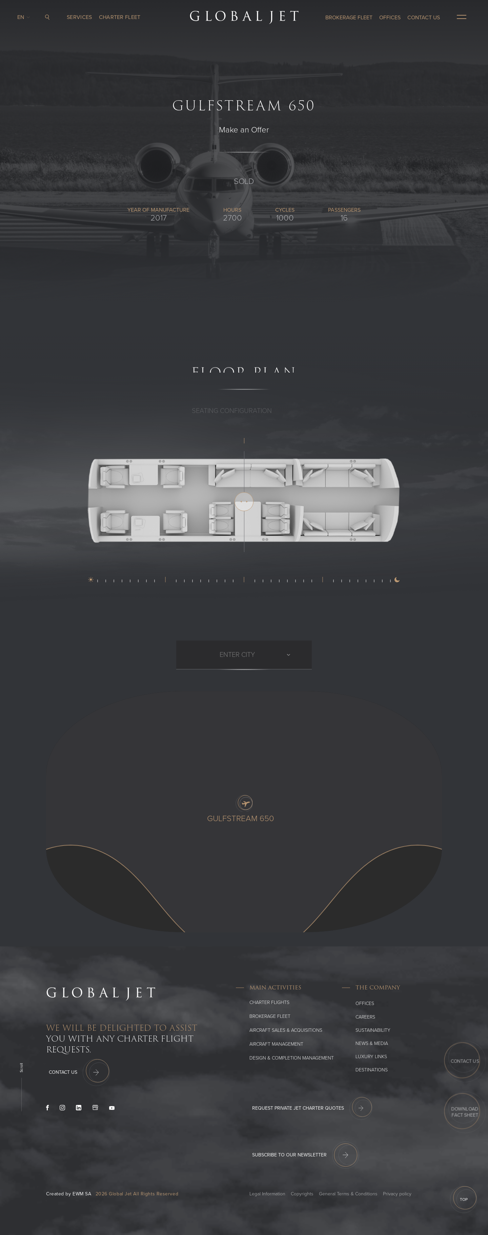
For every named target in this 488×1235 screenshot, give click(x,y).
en (22, 15)
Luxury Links (371, 1057)
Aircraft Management (276, 1044)
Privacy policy (397, 1194)
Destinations (371, 1070)
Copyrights (302, 1194)
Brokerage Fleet (269, 1016)
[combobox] (220, 664)
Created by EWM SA (69, 1194)
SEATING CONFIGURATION (232, 420)
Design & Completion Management (291, 1058)
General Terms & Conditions (348, 1194)
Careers (365, 1017)
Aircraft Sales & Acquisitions (285, 1030)
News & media (371, 1043)
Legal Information (267, 1194)
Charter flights (269, 1002)
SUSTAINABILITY (372, 1030)
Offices (364, 1003)
